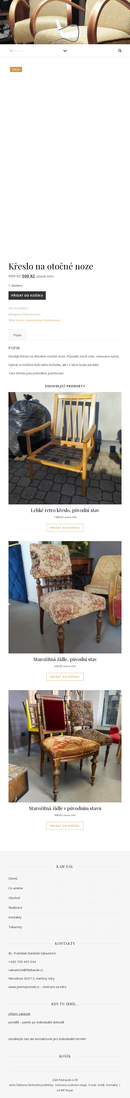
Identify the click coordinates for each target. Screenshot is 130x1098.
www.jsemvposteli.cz (23, 987)
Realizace (15, 907)
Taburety (15, 927)
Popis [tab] (17, 335)
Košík (101, 1085)
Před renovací (31, 314)
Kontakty (15, 917)
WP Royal (67, 1090)
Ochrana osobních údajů (71, 1085)
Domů (12, 878)
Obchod (14, 898)
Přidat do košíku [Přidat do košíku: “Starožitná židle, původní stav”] (65, 676)
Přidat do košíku (27, 295)
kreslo (21, 320)
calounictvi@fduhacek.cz (25, 970)
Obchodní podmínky (40, 1085)
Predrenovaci (51, 320)
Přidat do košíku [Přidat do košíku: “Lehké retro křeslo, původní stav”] (65, 527)
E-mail (92, 1085)
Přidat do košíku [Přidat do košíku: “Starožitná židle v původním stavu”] (65, 825)
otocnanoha (34, 320)
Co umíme (15, 888)
